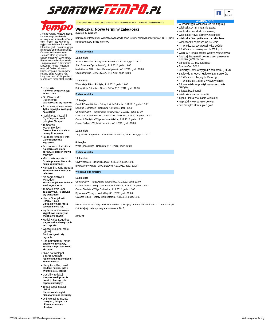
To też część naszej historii (57, 290)
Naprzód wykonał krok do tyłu (196, 101)
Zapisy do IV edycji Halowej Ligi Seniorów (203, 73)
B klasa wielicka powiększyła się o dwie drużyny (202, 86)
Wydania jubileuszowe (56, 213)
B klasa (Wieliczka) (156, 22)
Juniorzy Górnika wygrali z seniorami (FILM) (205, 69)
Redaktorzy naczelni (55, 118)
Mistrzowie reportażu (57, 161)
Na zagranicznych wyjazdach (58, 181)
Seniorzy (143, 22)
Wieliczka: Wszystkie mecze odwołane (201, 38)
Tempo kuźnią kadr (56, 191)
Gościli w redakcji (55, 278)
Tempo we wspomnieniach (56, 129)
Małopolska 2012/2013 (129, 22)
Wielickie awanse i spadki (194, 94)
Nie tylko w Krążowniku (56, 268)
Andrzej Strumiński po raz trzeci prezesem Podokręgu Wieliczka (204, 58)
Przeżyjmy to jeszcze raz (57, 109)
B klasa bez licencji (190, 90)
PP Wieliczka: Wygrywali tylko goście (201, 45)
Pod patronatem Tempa (57, 245)
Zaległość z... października (194, 62)
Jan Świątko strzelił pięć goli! (196, 105)
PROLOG (56, 90)
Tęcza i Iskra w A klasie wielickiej (198, 97)
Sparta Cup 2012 (189, 66)
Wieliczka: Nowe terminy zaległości (199, 34)
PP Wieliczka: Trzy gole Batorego (198, 77)
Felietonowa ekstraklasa (57, 150)
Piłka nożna (105, 22)
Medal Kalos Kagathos (57, 222)
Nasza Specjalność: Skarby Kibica (55, 202)
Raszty (260, 318)
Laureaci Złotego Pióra (56, 139)
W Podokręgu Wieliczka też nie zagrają (202, 23)
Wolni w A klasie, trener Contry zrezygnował (204, 52)
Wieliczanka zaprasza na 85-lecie (198, 42)
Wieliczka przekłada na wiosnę (197, 31)
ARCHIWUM (94, 22)
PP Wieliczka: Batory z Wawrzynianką (201, 80)
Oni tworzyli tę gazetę (55, 303)
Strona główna (82, 22)
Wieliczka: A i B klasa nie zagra (197, 27)
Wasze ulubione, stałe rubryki (56, 233)
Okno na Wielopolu (57, 257)
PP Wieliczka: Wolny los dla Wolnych (201, 49)
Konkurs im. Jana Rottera (58, 170)
